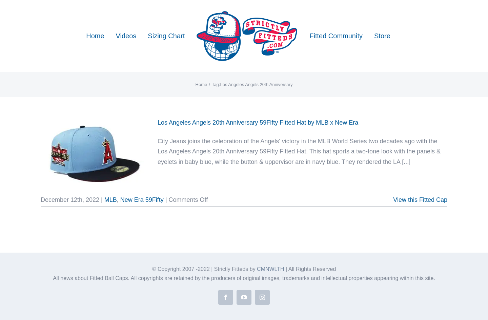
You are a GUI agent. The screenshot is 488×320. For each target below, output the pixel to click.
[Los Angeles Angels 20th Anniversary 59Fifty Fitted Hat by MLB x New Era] (95, 152)
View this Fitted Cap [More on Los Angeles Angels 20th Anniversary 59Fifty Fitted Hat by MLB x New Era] (420, 199)
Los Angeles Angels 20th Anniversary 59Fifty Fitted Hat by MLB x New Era (258, 122)
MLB (110, 199)
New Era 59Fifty (142, 199)
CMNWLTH (270, 269)
